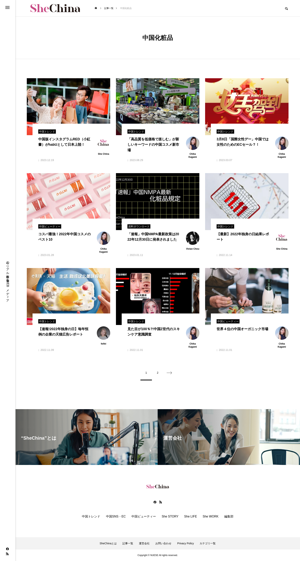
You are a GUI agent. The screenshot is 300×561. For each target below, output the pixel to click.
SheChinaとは (108, 543)
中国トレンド (91, 516)
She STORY (170, 516)
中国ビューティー (143, 516)
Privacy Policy (185, 543)
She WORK (210, 516)
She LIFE (190, 516)
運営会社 (144, 543)
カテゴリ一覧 (208, 543)
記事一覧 (127, 543)
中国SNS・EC (116, 516)
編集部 (228, 516)
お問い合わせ (163, 543)
